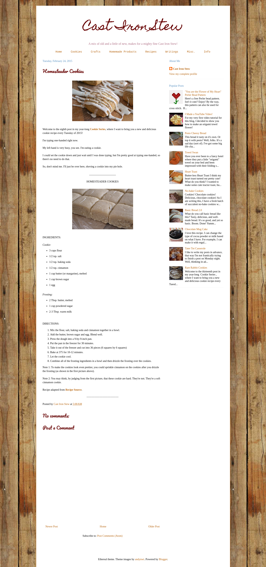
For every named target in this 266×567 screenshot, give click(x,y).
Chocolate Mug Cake (196, 229)
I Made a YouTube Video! (198, 114)
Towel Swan (191, 152)
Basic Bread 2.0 (193, 210)
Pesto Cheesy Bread (195, 133)
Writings (171, 51)
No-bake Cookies (194, 191)
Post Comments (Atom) (109, 535)
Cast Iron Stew (133, 27)
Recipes (151, 51)
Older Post (154, 526)
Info (207, 51)
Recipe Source (74, 389)
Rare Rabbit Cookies (196, 267)
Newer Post (52, 526)
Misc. (191, 51)
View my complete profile (183, 74)
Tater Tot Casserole (195, 248)
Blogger (163, 559)
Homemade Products (123, 51)
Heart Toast (191, 171)
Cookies (76, 51)
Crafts (95, 51)
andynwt (139, 559)
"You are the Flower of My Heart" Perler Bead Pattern (203, 93)
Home (59, 51)
